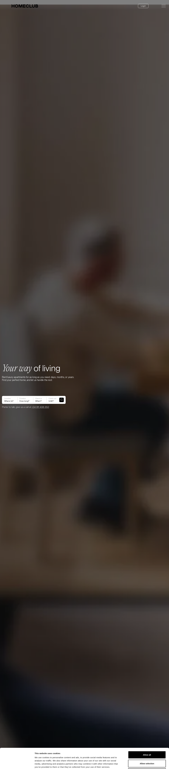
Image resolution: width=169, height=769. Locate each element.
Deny (147, 752)
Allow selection (147, 743)
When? (39, 398)
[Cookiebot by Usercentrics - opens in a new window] (17, 764)
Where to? (9, 398)
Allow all (147, 734)
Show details (138, 764)
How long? (25, 398)
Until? (52, 398)
